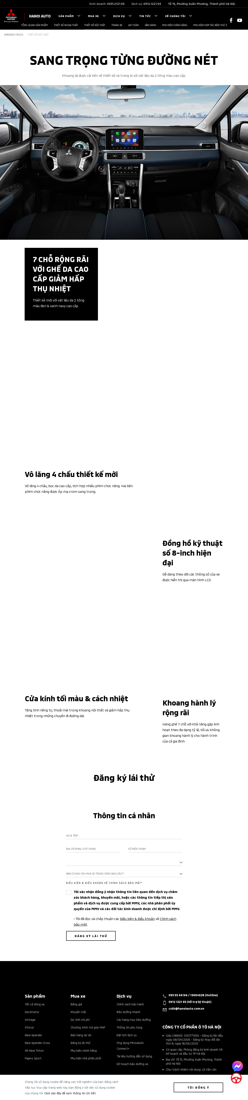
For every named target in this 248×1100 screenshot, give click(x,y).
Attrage (30, 955)
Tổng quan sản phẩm (34, 25)
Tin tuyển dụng (35, 1055)
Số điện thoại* (137, 784)
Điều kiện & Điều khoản (137, 854)
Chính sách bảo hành (130, 940)
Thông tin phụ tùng (129, 963)
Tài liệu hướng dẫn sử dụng (134, 992)
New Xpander (33, 970)
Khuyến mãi (78, 947)
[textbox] (124, 797)
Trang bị (116, 25)
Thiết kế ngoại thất (66, 25)
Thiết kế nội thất (94, 25)
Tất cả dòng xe (35, 940)
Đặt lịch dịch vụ (127, 970)
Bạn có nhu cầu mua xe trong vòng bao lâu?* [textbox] (95, 809)
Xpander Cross (13, 34)
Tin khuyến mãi (35, 1040)
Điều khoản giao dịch (84, 1048)
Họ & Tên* (72, 771)
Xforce (29, 963)
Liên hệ (75, 1032)
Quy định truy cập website (88, 1055)
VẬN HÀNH (150, 25)
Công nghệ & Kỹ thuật (40, 1063)
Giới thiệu (77, 1024)
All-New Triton (34, 986)
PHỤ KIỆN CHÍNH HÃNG (174, 25)
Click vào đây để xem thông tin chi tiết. (70, 1093)
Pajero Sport (33, 994)
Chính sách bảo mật (84, 1040)
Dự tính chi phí (80, 955)
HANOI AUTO (40, 15)
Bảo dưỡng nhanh (128, 947)
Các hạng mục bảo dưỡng (134, 955)
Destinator (32, 947)
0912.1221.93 (152, 3)
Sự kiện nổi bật (35, 1032)
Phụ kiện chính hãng (84, 986)
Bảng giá (76, 940)
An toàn (133, 25)
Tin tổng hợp (33, 1048)
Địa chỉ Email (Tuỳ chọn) (81, 784)
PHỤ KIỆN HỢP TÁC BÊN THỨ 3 (210, 25)
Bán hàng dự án (81, 970)
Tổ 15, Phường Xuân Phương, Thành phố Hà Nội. (202, 3)
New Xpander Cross (37, 978)
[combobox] (124, 797)
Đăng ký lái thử (80, 978)
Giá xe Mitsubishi (36, 1024)
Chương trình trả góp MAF (88, 963)
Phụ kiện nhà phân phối (86, 994)
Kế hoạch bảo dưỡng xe (132, 999)
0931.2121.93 (115, 3)
